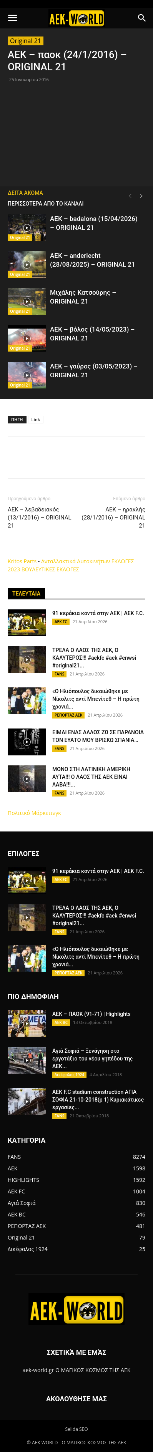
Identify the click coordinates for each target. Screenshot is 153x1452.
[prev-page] (130, 196)
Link (36, 419)
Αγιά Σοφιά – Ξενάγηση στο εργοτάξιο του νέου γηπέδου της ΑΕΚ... (92, 1058)
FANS (59, 674)
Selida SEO (76, 1429)
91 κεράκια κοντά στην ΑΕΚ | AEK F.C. (98, 613)
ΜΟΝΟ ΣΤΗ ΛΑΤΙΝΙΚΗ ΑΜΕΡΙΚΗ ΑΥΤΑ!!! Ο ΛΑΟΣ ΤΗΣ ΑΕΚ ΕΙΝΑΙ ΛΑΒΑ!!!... (91, 777)
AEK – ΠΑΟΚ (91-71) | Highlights (91, 1014)
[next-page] (141, 196)
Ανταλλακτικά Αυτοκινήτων (75, 561)
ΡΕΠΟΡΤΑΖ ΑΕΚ (68, 715)
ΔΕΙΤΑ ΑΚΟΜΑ (25, 193)
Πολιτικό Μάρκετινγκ (34, 812)
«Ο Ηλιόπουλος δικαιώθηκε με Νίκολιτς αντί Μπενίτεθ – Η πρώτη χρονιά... (96, 699)
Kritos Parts (22, 561)
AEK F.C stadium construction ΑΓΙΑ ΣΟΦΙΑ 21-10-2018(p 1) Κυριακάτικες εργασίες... (98, 1099)
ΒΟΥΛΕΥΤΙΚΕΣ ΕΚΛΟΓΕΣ (50, 569)
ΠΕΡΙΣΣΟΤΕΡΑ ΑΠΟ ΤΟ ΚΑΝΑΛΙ (46, 204)
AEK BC (61, 1022)
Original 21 (25, 41)
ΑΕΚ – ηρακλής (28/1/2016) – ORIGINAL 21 (113, 517)
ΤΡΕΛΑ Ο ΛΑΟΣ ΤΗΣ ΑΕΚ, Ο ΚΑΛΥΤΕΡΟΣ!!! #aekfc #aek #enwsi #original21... (94, 658)
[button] (12, 18)
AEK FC (61, 621)
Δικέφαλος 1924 (69, 1074)
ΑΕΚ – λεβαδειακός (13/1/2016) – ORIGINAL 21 (40, 517)
